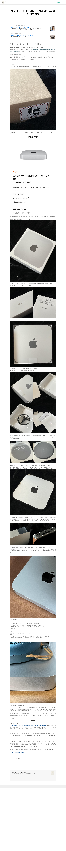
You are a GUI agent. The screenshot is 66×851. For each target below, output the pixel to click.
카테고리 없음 (33, 8)
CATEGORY (60, 2)
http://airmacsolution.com (16, 33)
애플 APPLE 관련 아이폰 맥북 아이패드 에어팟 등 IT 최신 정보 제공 (23, 773)
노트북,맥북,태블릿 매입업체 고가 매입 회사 (21, 27)
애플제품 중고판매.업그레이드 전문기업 (19, 36)
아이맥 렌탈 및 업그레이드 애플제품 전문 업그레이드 (23, 35)
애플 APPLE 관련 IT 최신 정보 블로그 (20, 772)
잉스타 (7, 1)
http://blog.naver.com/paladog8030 (17, 25)
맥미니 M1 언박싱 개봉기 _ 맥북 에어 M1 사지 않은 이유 (33, 13)
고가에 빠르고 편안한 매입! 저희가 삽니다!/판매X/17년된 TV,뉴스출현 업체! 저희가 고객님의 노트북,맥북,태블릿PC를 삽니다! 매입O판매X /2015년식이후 (29, 29)
